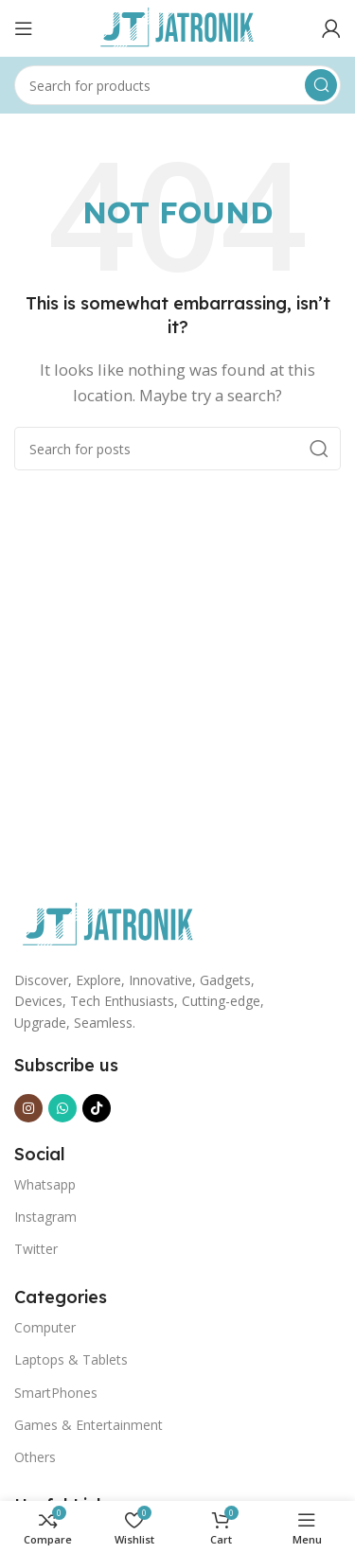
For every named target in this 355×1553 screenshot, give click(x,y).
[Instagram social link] (28, 1108)
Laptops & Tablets (71, 1359)
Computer (45, 1327)
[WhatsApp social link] (62, 1108)
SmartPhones (56, 1393)
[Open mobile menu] (24, 28)
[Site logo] (178, 26)
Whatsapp (45, 1184)
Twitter (36, 1249)
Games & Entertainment (88, 1425)
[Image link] (109, 923)
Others (35, 1457)
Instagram (45, 1217)
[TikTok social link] (96, 1108)
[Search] (177, 85)
